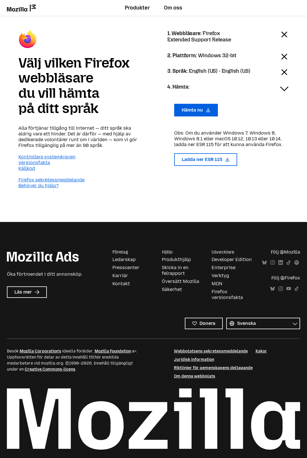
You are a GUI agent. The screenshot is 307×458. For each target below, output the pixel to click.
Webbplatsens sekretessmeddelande (211, 351)
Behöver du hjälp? (38, 185)
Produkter (137, 8)
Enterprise (223, 267)
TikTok (288, 262)
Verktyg (220, 275)
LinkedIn (280, 262)
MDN (217, 283)
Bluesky (264, 262)
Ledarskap (124, 259)
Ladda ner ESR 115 (206, 159)
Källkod (26, 168)
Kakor (261, 351)
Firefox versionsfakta (227, 294)
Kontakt (121, 283)
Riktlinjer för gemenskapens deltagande (213, 367)
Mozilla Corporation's (40, 351)
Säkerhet (172, 289)
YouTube (288, 288)
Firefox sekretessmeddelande (51, 180)
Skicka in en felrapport (175, 270)
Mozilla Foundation (113, 351)
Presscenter (125, 267)
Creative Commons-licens (50, 369)
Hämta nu (196, 110)
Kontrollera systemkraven (47, 157)
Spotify (296, 262)
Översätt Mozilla (180, 281)
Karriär (120, 275)
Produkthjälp (176, 259)
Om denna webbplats (194, 376)
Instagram (272, 262)
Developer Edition (232, 259)
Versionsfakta (34, 162)
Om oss (173, 8)
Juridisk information (194, 359)
